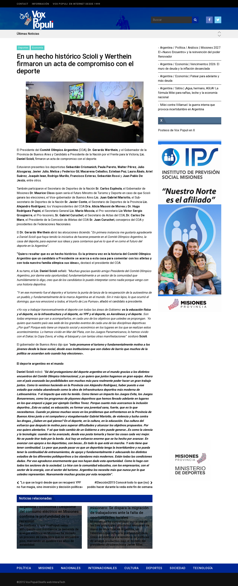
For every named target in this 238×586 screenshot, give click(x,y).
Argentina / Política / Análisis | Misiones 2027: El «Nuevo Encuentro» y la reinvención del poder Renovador (189, 52)
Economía (37, 47)
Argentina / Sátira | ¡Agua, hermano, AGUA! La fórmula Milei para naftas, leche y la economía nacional (188, 93)
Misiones (46, 568)
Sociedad (178, 568)
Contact (22, 4)
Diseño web (45, 582)
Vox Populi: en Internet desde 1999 (76, 4)
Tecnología (203, 568)
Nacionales (71, 568)
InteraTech (58, 582)
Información (40, 4)
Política (24, 568)
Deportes (23, 47)
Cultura (131, 568)
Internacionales (102, 568)
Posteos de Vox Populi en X (176, 130)
